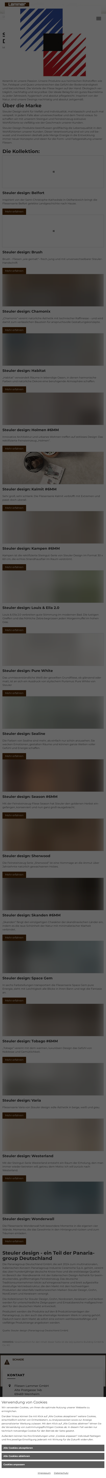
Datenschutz (61, 1473)
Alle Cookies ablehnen (16, 1456)
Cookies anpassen (14, 1464)
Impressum (44, 1473)
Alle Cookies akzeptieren (18, 1447)
